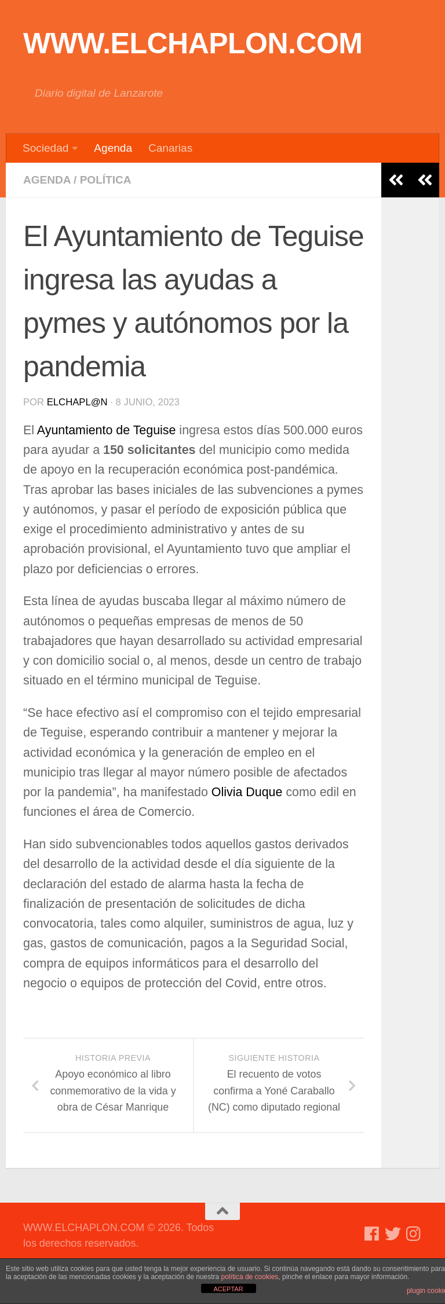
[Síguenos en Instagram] (414, 1234)
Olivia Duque (248, 792)
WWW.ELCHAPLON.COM (193, 43)
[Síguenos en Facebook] (372, 1234)
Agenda (113, 148)
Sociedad (45, 148)
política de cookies (250, 1277)
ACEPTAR (228, 1288)
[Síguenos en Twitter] (393, 1234)
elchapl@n (77, 402)
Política (106, 180)
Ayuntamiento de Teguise (106, 430)
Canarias (170, 148)
